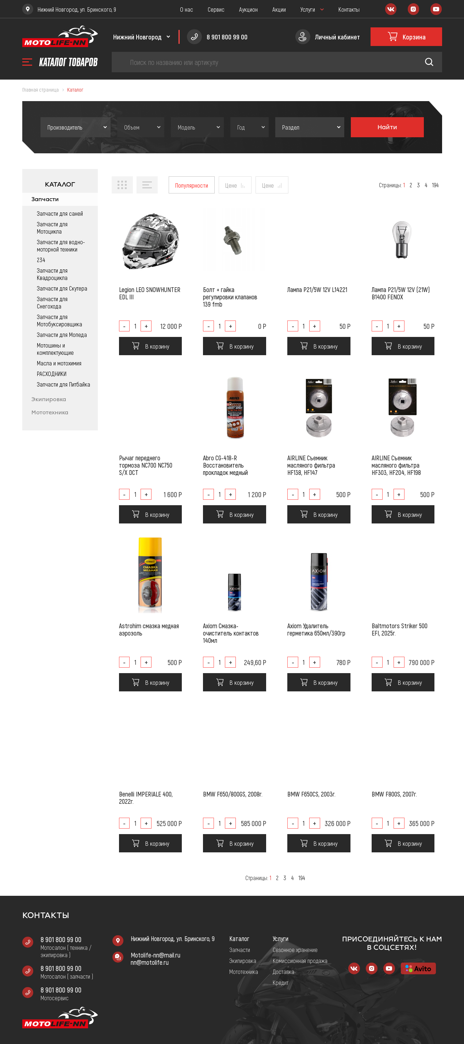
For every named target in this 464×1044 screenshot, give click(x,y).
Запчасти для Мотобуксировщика (59, 320)
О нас (186, 9)
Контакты (349, 9)
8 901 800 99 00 (61, 939)
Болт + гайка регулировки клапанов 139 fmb (230, 297)
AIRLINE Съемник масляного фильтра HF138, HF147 (311, 465)
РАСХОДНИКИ (51, 373)
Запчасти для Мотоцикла (52, 227)
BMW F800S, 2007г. (394, 794)
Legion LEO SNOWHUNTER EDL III (149, 293)
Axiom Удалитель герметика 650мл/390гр (316, 629)
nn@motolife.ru (150, 962)
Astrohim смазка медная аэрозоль (149, 629)
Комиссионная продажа (300, 960)
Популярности (191, 185)
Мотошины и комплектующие (55, 348)
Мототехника (49, 412)
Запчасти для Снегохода (52, 302)
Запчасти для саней (60, 213)
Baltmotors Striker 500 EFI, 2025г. (399, 629)
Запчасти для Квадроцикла (52, 273)
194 (435, 184)
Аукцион (248, 9)
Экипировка (48, 399)
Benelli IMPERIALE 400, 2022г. (146, 797)
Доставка (283, 971)
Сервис (216, 9)
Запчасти (45, 199)
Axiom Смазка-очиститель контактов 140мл (231, 633)
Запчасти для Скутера (62, 288)
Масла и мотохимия (59, 362)
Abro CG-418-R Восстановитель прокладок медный (225, 465)
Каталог (239, 938)
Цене (231, 185)
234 (41, 259)
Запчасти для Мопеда (62, 334)
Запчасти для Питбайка (63, 384)
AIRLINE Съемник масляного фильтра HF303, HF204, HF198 (396, 465)
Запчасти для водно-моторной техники (61, 245)
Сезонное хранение (295, 949)
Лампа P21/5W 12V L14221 (317, 289)
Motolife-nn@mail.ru (155, 955)
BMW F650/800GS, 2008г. (232, 794)
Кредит (280, 982)
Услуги (307, 9)
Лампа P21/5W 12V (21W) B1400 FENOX (401, 293)
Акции (279, 9)
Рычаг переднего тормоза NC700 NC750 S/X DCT (145, 465)
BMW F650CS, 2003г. (311, 794)
